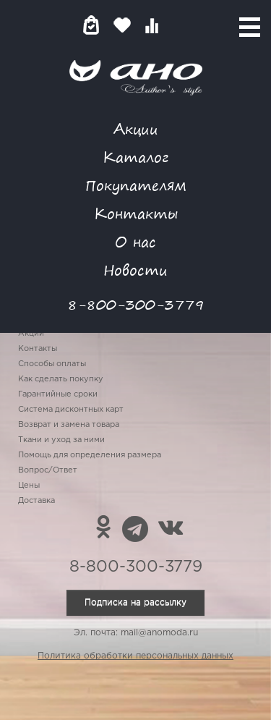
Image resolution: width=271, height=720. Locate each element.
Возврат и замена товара (68, 424)
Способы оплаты (52, 364)
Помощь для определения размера (89, 455)
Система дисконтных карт (71, 409)
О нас (135, 241)
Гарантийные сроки (58, 394)
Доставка (36, 500)
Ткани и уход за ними (61, 440)
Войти (180, 25)
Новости (135, 269)
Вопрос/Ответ (47, 470)
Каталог (135, 157)
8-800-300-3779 (136, 304)
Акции (135, 128)
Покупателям (135, 185)
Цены (29, 485)
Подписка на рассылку (135, 602)
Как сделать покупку (60, 379)
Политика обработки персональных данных (135, 656)
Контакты (136, 213)
